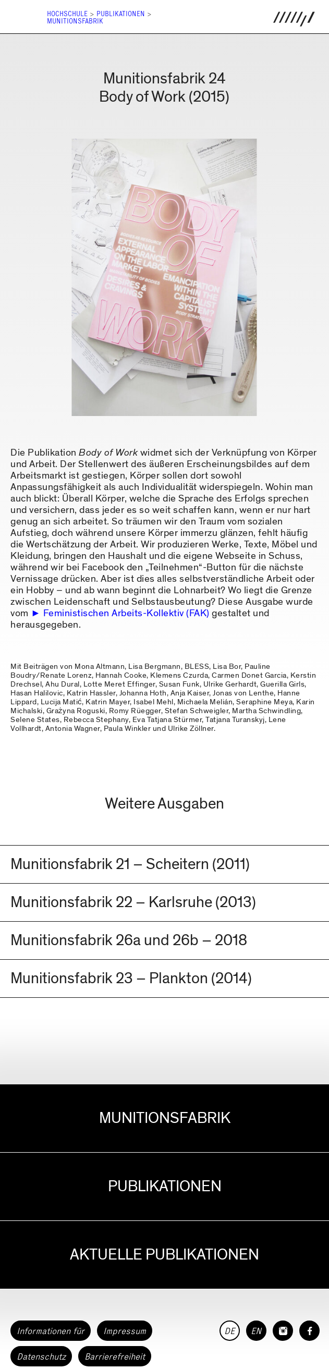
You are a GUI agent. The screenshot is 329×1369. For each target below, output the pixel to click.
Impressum (124, 1331)
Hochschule (67, 13)
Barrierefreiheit (114, 1356)
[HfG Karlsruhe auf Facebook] (309, 1331)
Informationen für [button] (50, 1331)
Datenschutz (41, 1356)
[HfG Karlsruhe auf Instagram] (283, 1331)
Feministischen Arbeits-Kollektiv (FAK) (126, 613)
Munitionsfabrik (75, 21)
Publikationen (120, 13)
